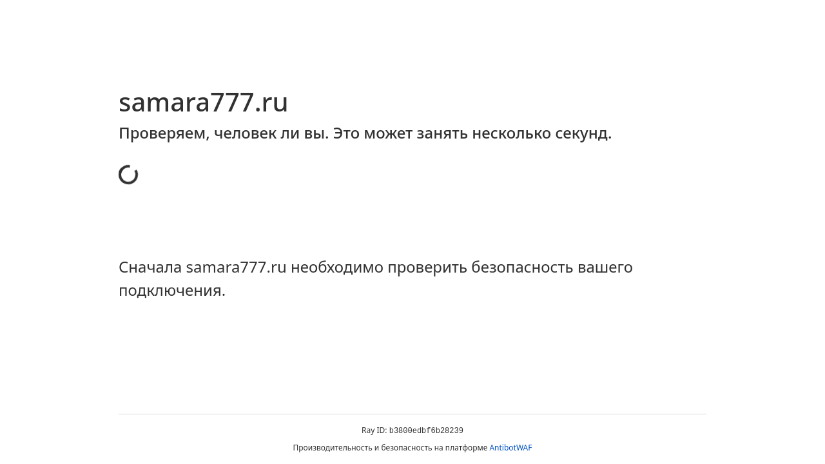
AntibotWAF (510, 447)
